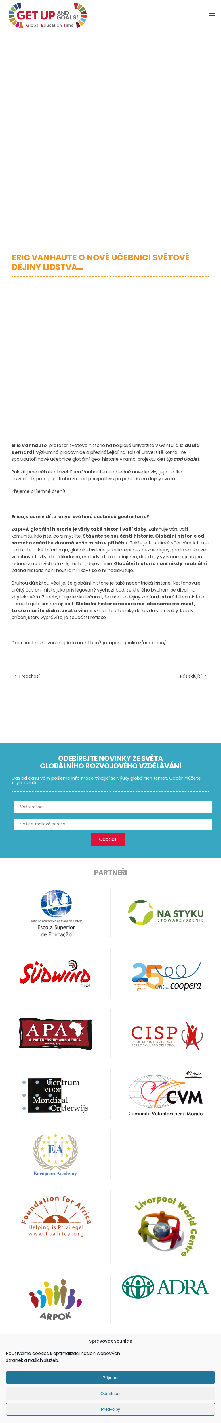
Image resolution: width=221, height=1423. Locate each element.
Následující (193, 676)
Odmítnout (110, 1393)
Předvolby (110, 1409)
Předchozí (26, 676)
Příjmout (110, 1377)
